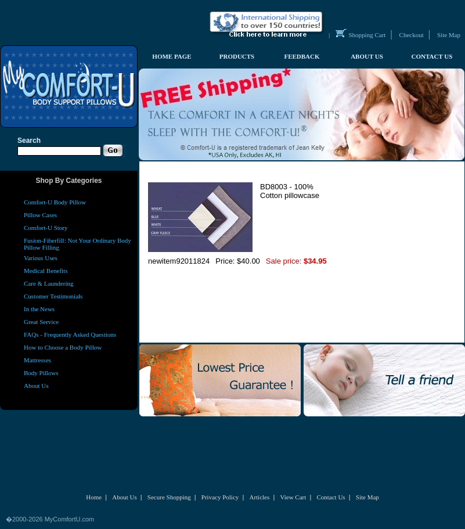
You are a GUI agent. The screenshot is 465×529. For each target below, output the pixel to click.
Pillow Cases (40, 214)
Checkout (411, 34)
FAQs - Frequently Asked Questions (70, 334)
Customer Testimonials (53, 296)
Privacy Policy (220, 497)
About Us (36, 385)
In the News (39, 308)
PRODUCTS (237, 56)
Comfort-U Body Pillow (55, 202)
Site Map (448, 34)
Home (94, 497)
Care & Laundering (49, 283)
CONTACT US (432, 56)
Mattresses (37, 360)
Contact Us (330, 497)
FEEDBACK (301, 56)
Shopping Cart (367, 34)
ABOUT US (367, 56)
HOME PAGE (171, 56)
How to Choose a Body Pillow (63, 347)
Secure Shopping (169, 497)
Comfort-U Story (45, 227)
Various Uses (40, 257)
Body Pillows (41, 372)
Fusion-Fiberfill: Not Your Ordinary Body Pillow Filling (77, 244)
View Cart (293, 497)
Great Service (41, 321)
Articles (259, 497)
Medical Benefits (45, 270)
